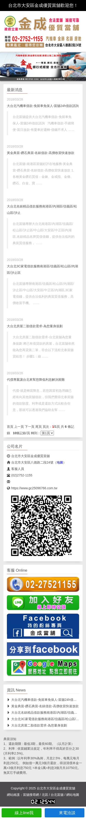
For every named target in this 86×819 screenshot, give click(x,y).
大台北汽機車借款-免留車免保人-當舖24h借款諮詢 (43, 106)
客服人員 (15, 469)
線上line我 (21, 813)
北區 (45, 795)
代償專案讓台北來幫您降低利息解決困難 (36, 379)
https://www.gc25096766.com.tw (32, 488)
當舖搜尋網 (31, 795)
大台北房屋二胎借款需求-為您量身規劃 (35, 326)
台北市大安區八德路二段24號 (30, 462)
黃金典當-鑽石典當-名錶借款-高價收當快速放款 (40, 153)
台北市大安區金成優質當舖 (28, 456)
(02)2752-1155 (19, 475)
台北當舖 (57, 795)
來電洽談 (64, 813)
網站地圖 (72, 795)
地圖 (60, 462)
